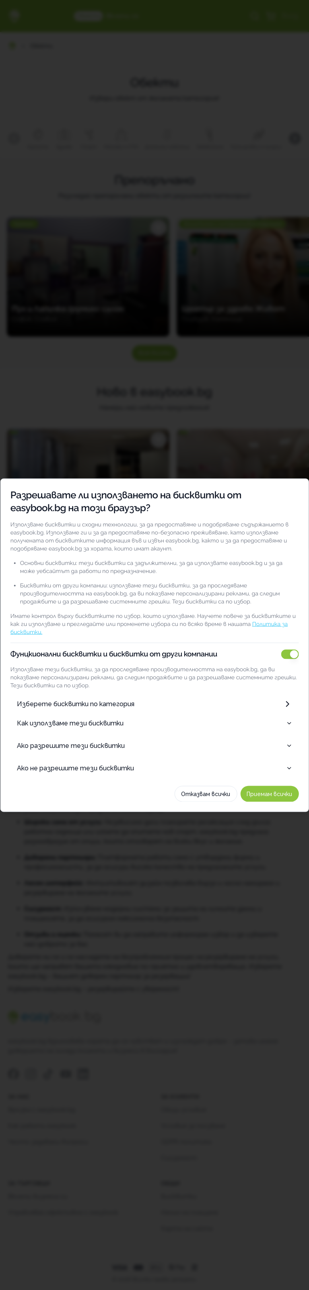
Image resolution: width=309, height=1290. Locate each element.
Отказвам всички (206, 793)
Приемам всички (270, 793)
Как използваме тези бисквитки (154, 723)
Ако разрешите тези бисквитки (154, 745)
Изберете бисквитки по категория (154, 704)
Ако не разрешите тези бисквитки (154, 768)
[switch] (290, 654)
